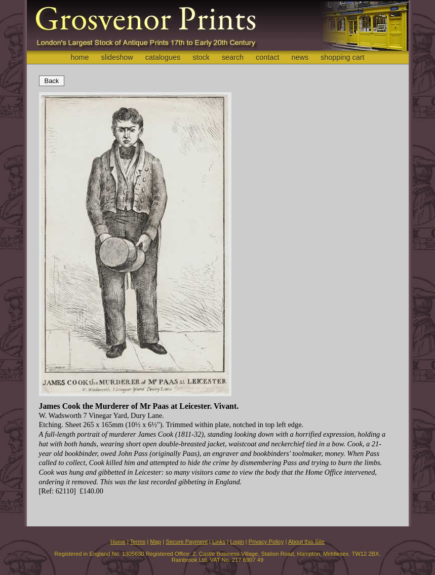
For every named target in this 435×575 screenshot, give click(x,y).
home (79, 57)
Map (155, 542)
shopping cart (342, 57)
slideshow (117, 57)
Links (218, 542)
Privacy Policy (266, 542)
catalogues (163, 57)
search (233, 57)
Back (52, 81)
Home (118, 542)
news (300, 57)
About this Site (306, 542)
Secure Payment (187, 542)
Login (237, 542)
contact (267, 57)
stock (201, 57)
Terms (137, 542)
